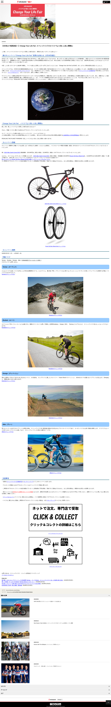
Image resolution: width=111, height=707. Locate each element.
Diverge (30, 592)
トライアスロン (17, 590)
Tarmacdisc (24, 592)
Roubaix (27, 592)
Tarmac (19, 592)
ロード (7, 590)
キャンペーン (9, 592)
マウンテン (11, 590)
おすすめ (14, 592)
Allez (17, 592)
